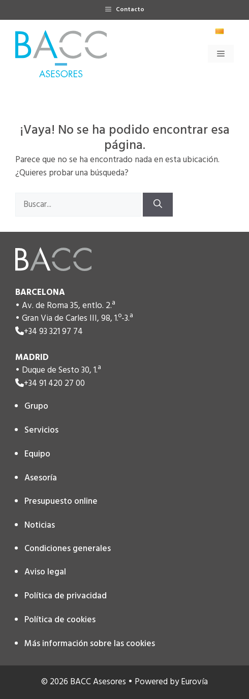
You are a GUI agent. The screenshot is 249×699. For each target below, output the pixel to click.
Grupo (36, 406)
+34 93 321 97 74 (53, 332)
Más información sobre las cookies (89, 644)
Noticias (39, 525)
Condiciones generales (67, 549)
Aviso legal (45, 572)
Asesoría (40, 478)
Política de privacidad (65, 596)
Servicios (41, 430)
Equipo (37, 454)
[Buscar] (158, 205)
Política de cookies (60, 620)
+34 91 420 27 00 (54, 383)
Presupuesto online (61, 501)
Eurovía (194, 682)
